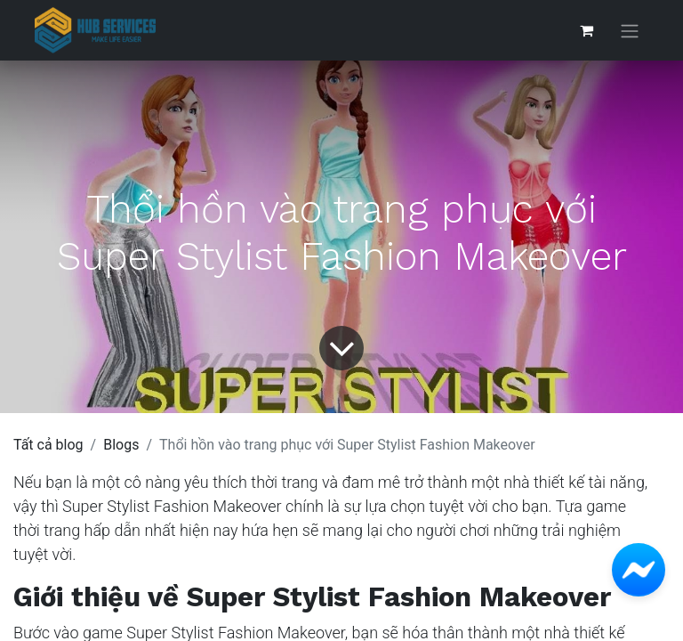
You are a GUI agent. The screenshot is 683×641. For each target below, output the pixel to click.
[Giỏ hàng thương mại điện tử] (586, 30)
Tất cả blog (48, 444)
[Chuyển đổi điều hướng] (629, 31)
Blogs (121, 444)
